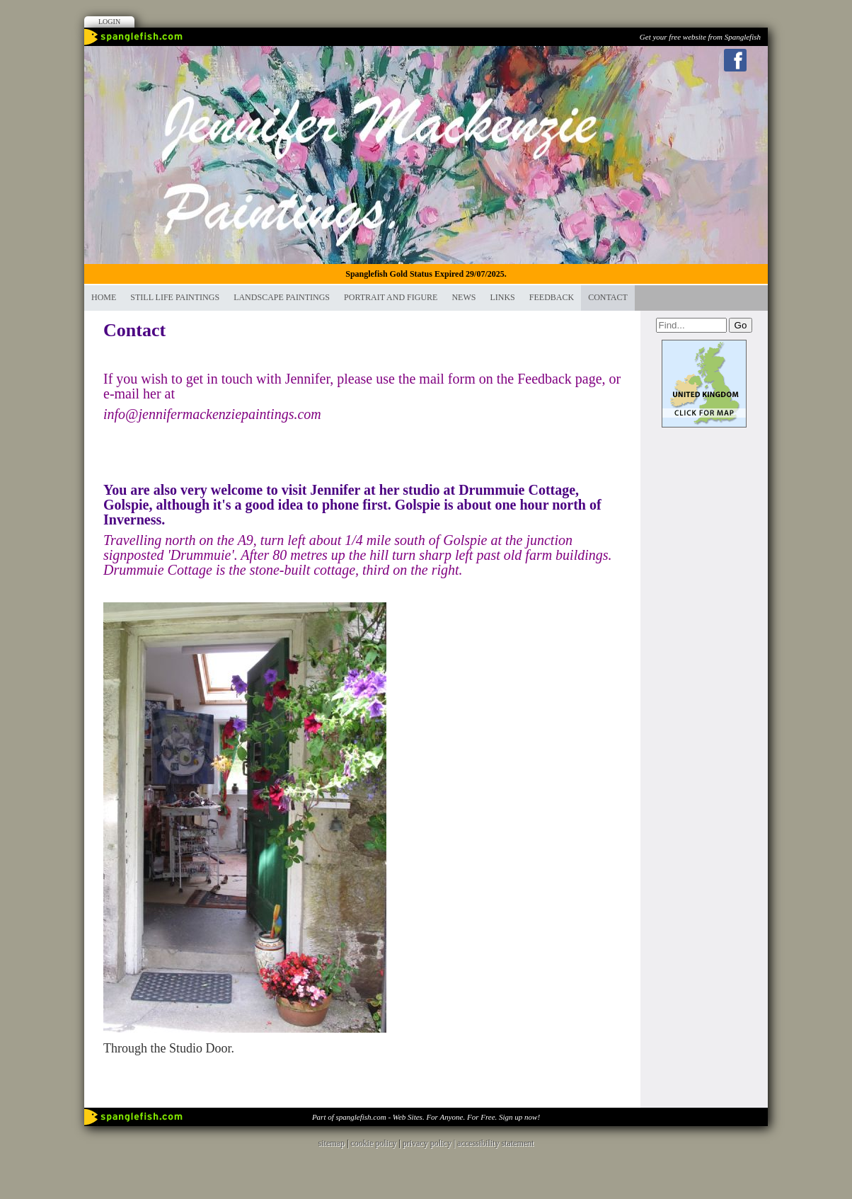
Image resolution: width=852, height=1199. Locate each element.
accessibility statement (495, 1143)
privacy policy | (430, 1143)
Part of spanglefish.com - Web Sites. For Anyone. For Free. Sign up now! (426, 1117)
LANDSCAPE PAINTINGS (282, 297)
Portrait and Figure (390, 297)
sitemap (331, 1143)
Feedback (551, 297)
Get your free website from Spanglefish (700, 37)
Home (103, 297)
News (463, 297)
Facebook (735, 60)
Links (502, 297)
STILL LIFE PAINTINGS (174, 297)
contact (608, 297)
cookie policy (373, 1143)
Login (109, 21)
